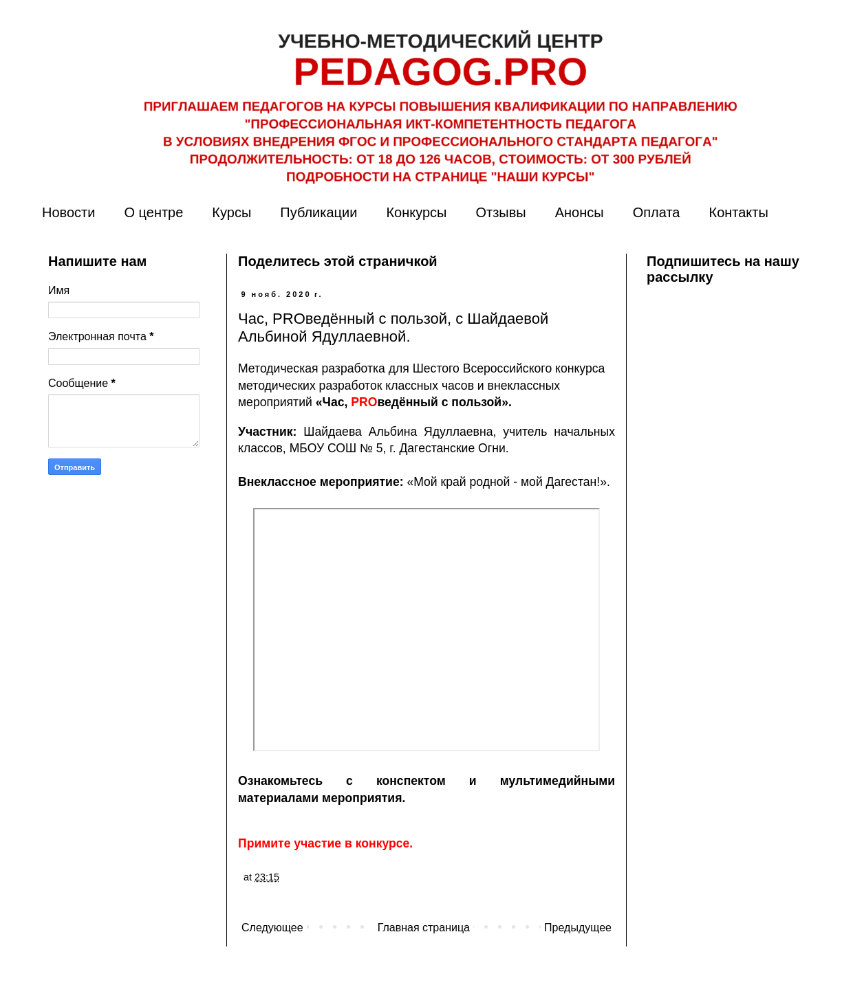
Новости (68, 212)
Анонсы (579, 212)
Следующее (272, 927)
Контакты (738, 212)
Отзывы (500, 212)
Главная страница (424, 927)
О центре (153, 212)
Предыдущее (578, 927)
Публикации (318, 212)
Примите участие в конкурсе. (325, 843)
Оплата (656, 212)
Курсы (231, 212)
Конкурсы (416, 212)
